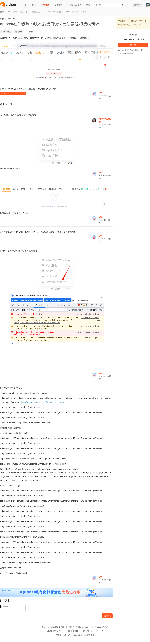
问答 (4, 19)
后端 (21, 12)
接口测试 (36, 12)
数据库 (60, 12)
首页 (25, 5)
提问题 (136, 5)
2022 (68, 12)
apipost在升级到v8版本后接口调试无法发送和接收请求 (49, 24)
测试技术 (76, 12)
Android (51, 12)
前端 (28, 12)
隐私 (88, 5)
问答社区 (45, 5)
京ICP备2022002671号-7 (93, 631)
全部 (2, 12)
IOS (44, 12)
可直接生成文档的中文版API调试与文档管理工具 (75, 635)
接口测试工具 (73, 5)
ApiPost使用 (11, 12)
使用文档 (58, 5)
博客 (34, 5)
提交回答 (107, 615)
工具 (84, 12)
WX (100, 93)
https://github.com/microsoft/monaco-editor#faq (42, 402)
